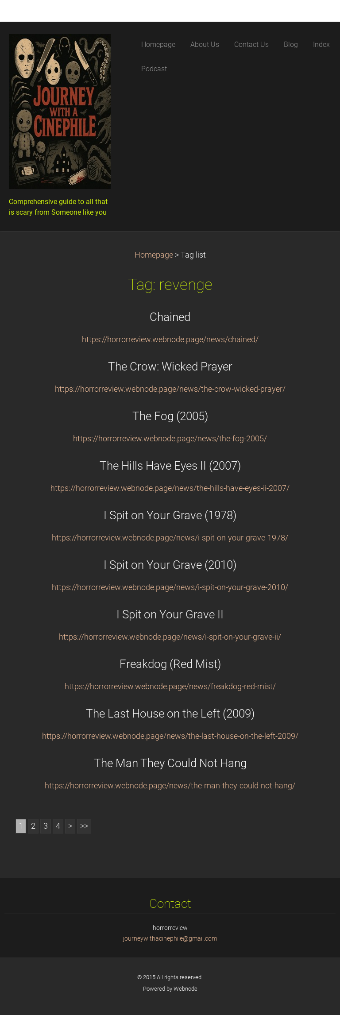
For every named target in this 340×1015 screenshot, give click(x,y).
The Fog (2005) (170, 416)
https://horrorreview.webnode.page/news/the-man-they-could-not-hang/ (170, 785)
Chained (170, 317)
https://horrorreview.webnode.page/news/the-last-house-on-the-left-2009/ (170, 736)
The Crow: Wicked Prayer (170, 366)
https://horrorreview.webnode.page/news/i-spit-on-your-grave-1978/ (170, 537)
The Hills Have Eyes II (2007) (170, 465)
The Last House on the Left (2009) (170, 713)
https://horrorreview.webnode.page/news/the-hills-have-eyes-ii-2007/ (170, 488)
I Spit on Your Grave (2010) (170, 564)
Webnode (185, 988)
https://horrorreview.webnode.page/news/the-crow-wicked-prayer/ (170, 389)
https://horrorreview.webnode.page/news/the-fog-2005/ (170, 438)
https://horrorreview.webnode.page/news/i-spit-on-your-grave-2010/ (170, 587)
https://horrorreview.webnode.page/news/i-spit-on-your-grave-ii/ (170, 637)
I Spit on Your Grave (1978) (170, 515)
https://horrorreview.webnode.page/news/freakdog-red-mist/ (170, 686)
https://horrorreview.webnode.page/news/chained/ (170, 339)
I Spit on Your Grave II (170, 614)
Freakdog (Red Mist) (170, 664)
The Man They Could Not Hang (170, 763)
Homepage (154, 255)
